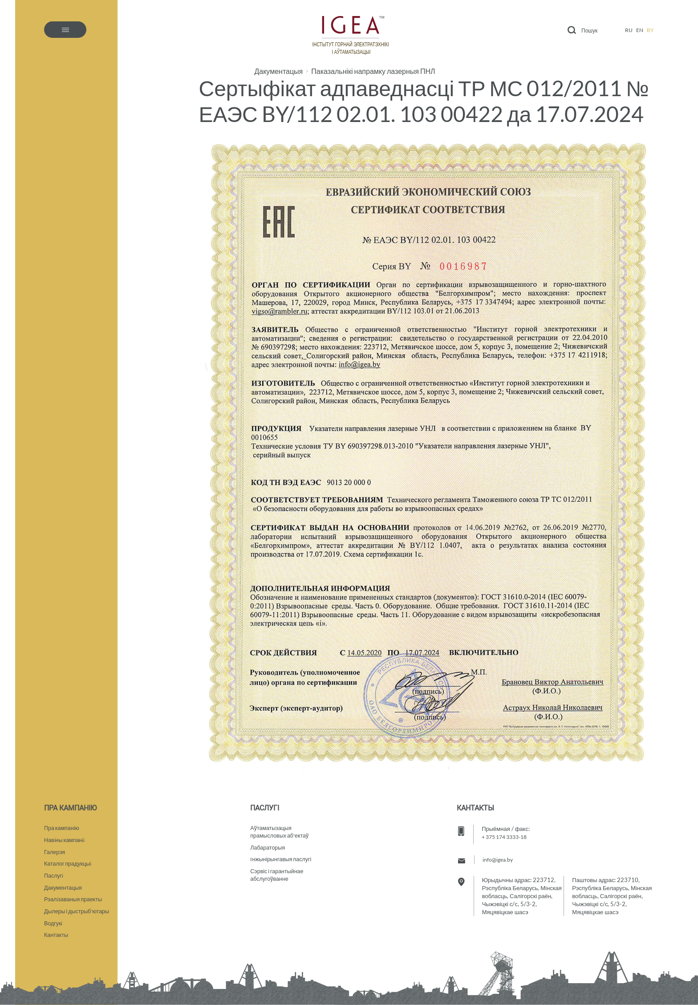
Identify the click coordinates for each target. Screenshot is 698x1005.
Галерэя (55, 847)
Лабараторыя (268, 843)
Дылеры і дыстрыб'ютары (78, 910)
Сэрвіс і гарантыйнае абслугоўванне (278, 872)
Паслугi (54, 872)
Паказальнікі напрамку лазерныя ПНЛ (373, 71)
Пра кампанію (62, 822)
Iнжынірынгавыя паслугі (282, 855)
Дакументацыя (278, 71)
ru (629, 30)
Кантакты (56, 935)
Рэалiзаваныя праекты (74, 897)
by (650, 30)
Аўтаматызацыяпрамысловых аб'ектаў (280, 826)
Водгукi (53, 922)
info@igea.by (499, 853)
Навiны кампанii (65, 835)
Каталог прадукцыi (68, 860)
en (639, 30)
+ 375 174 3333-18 (508, 830)
